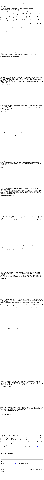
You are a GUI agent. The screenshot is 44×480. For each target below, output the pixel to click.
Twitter (4, 457)
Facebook (4, 456)
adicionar (15, 463)
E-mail (4, 455)
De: (2, 461)
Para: (2, 463)
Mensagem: (3, 470)
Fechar (2, 0)
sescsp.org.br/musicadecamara (15, 450)
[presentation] (10, 476)
